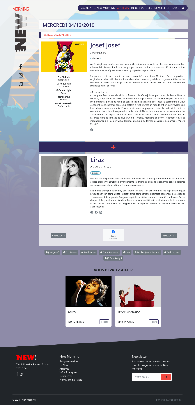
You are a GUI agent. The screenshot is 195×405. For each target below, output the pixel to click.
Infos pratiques (141, 8)
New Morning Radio (71, 379)
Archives (123, 8)
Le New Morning (104, 8)
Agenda (86, 8)
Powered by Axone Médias (169, 399)
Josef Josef (52, 252)
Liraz (126, 252)
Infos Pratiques (68, 372)
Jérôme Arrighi (113, 258)
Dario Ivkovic (171, 252)
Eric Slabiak (70, 252)
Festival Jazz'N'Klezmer (147, 252)
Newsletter (161, 8)
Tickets (104, 321)
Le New (64, 365)
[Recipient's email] (147, 377)
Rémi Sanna (88, 252)
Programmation (69, 361)
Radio (175, 8)
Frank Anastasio (109, 252)
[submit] (166, 377)
